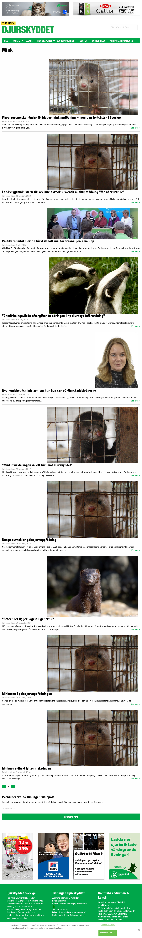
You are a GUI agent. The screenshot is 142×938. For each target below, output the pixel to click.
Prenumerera (71, 816)
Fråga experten (45, 41)
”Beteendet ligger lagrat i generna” (28, 619)
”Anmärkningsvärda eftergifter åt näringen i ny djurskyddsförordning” (53, 316)
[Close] (138, 930)
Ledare (29, 41)
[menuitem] (6, 40)
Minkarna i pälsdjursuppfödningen (27, 694)
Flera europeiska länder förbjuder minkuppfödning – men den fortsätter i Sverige (61, 117)
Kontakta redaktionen (121, 41)
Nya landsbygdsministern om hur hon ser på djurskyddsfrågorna (49, 390)
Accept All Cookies (107, 932)
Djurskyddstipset (66, 41)
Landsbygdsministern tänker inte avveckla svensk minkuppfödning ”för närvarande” (63, 192)
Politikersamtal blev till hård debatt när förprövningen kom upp (48, 241)
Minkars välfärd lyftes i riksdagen (26, 768)
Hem (6, 41)
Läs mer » (135, 127)
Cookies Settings (108, 924)
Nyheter (17, 41)
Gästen (83, 41)
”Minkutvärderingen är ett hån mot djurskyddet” (37, 465)
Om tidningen (98, 41)
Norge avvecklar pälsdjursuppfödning (29, 540)
